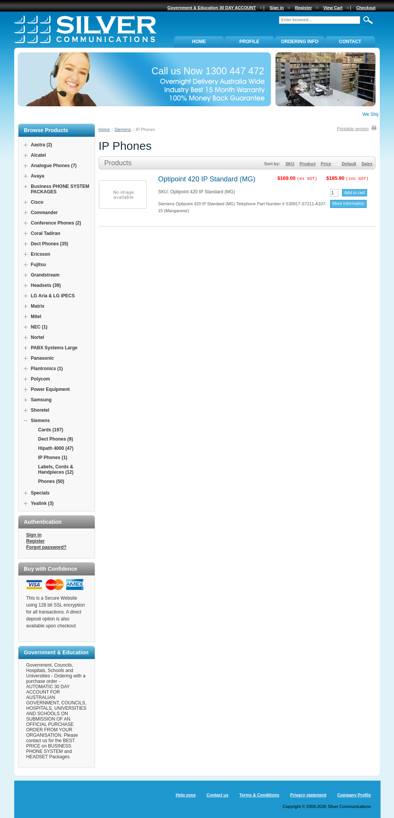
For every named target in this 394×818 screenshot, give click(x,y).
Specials (40, 493)
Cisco (37, 202)
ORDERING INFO (300, 41)
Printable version (353, 128)
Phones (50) (51, 481)
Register (35, 541)
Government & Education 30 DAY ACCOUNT (211, 7)
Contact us (218, 795)
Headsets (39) (46, 285)
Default (349, 163)
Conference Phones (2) (56, 223)
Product (308, 163)
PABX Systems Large (54, 347)
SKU (289, 163)
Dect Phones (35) (49, 243)
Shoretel (40, 410)
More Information (348, 203)
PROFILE (249, 41)
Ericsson (40, 254)
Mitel (36, 316)
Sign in (34, 535)
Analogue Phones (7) (54, 165)
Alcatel (38, 155)
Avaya (37, 176)
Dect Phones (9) (55, 439)
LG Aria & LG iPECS (53, 295)
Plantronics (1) (47, 368)
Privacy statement (308, 795)
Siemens (123, 129)
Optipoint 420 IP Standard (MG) (206, 179)
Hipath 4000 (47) (55, 448)
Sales (366, 163)
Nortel (37, 337)
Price (326, 163)
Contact (350, 41)
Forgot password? (46, 547)
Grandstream (45, 275)
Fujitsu (38, 264)
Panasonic (42, 358)
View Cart (332, 7)
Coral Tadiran (45, 233)
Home (104, 129)
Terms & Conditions (259, 795)
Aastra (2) (41, 145)
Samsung (41, 399)
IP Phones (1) (52, 457)
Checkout (366, 7)
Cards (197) (50, 429)
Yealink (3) (42, 503)
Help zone (186, 795)
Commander (44, 212)
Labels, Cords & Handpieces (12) (55, 469)
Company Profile (354, 795)
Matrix (37, 306)
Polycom (40, 379)
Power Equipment (50, 389)
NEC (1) (39, 327)
